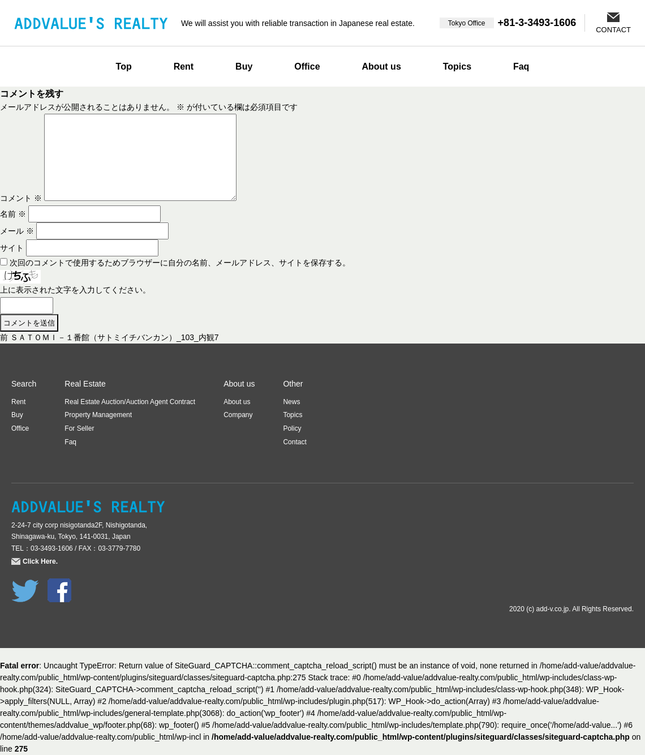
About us (381, 66)
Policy (292, 428)
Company (237, 415)
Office (307, 66)
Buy (243, 66)
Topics (457, 66)
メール (17, 230)
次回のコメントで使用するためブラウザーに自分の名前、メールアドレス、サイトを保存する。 (180, 262)
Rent (184, 66)
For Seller (79, 428)
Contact (294, 442)
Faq (521, 66)
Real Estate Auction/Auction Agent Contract (129, 402)
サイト (12, 247)
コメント (21, 198)
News (291, 402)
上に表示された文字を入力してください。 (75, 289)
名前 (13, 213)
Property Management (98, 415)
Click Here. (40, 561)
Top (124, 66)
